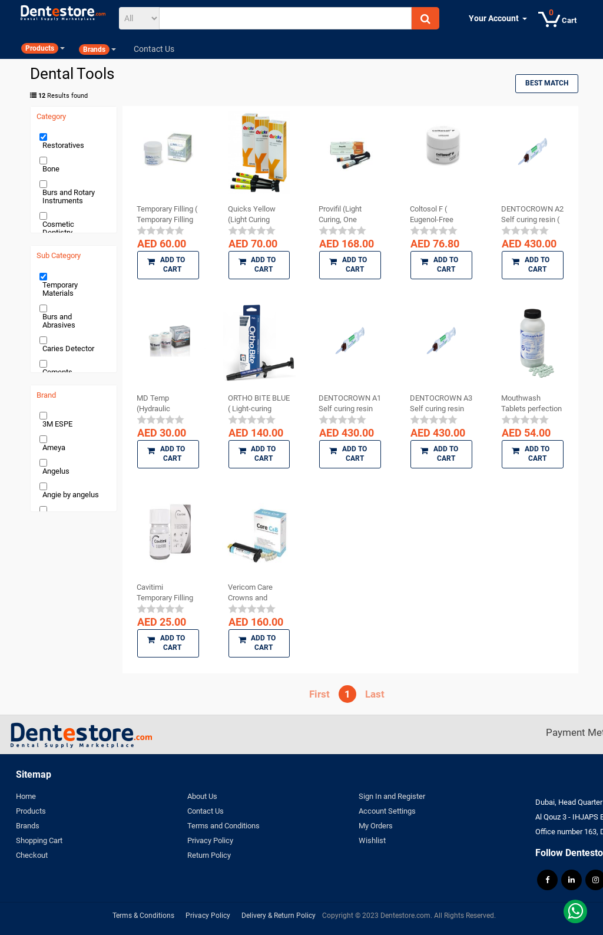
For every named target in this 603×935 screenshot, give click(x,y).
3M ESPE (57, 423)
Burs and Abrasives (58, 320)
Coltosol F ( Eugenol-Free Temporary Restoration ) (431, 214)
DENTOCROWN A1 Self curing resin (350, 403)
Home (26, 796)
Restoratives (63, 145)
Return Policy (209, 855)
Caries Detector (68, 348)
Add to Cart (166, 264)
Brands (27, 825)
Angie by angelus (70, 494)
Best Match (546, 83)
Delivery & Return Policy (278, 915)
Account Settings (387, 811)
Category (51, 117)
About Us (202, 796)
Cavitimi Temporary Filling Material (165, 593)
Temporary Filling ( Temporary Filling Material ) (167, 214)
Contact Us (205, 811)
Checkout (32, 855)
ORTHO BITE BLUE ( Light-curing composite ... (259, 404)
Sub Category (59, 256)
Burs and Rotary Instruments (68, 196)
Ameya (53, 447)
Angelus (55, 471)
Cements (57, 372)
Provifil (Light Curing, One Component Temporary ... (340, 214)
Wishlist (372, 840)
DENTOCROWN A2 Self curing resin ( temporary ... (532, 214)
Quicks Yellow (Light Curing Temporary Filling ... (256, 214)
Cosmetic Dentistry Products (58, 232)
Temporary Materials (60, 289)
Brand (46, 395)
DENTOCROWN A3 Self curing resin (441, 403)
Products (31, 811)
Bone (50, 168)
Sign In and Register (392, 796)
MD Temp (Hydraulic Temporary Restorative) (157, 404)
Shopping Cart (39, 840)
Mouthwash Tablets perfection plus (531, 404)
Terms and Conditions (223, 825)
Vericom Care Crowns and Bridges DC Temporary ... (250, 593)
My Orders (376, 825)
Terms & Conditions (143, 915)
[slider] (160, 230)
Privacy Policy (210, 840)
